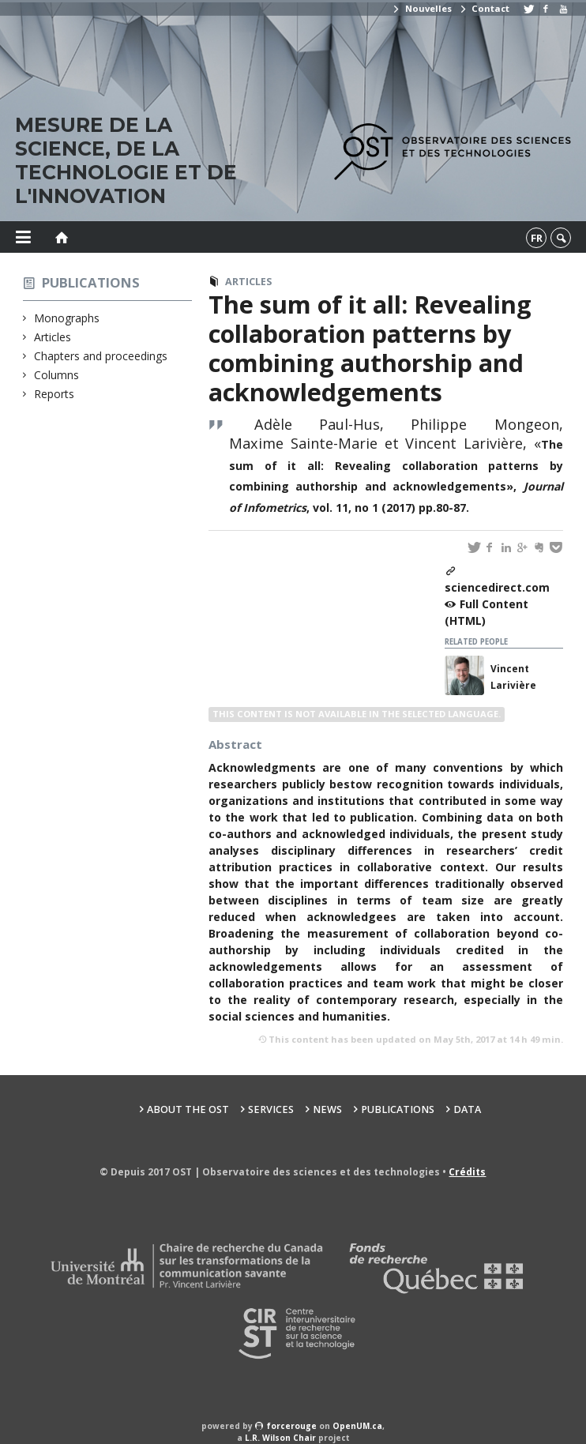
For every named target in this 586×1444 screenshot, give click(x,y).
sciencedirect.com (497, 587)
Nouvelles (421, 8)
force (292, 1425)
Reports (54, 393)
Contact (484, 8)
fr (537, 238)
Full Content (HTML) (486, 612)
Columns (57, 374)
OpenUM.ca (357, 1425)
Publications (91, 282)
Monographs (67, 317)
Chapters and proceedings (101, 355)
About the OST (188, 1109)
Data (467, 1109)
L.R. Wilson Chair (280, 1437)
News (327, 1109)
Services (271, 1109)
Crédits (467, 1172)
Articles (53, 336)
